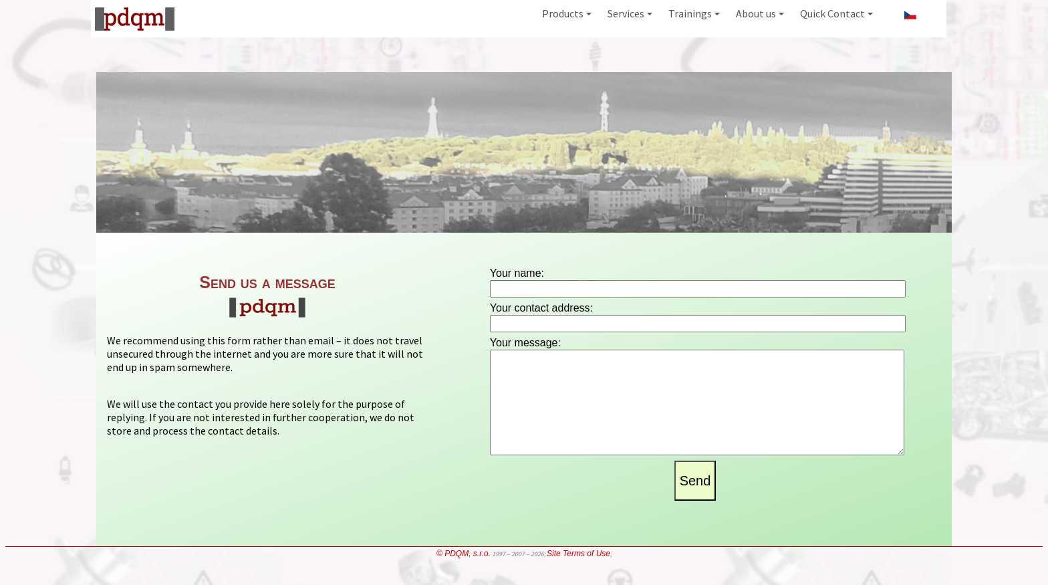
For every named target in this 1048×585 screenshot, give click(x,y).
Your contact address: (541, 308)
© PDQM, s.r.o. (463, 575)
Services (630, 13)
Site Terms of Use (578, 575)
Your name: (517, 273)
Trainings (694, 13)
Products (567, 13)
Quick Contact (836, 13)
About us (760, 13)
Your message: (525, 342)
